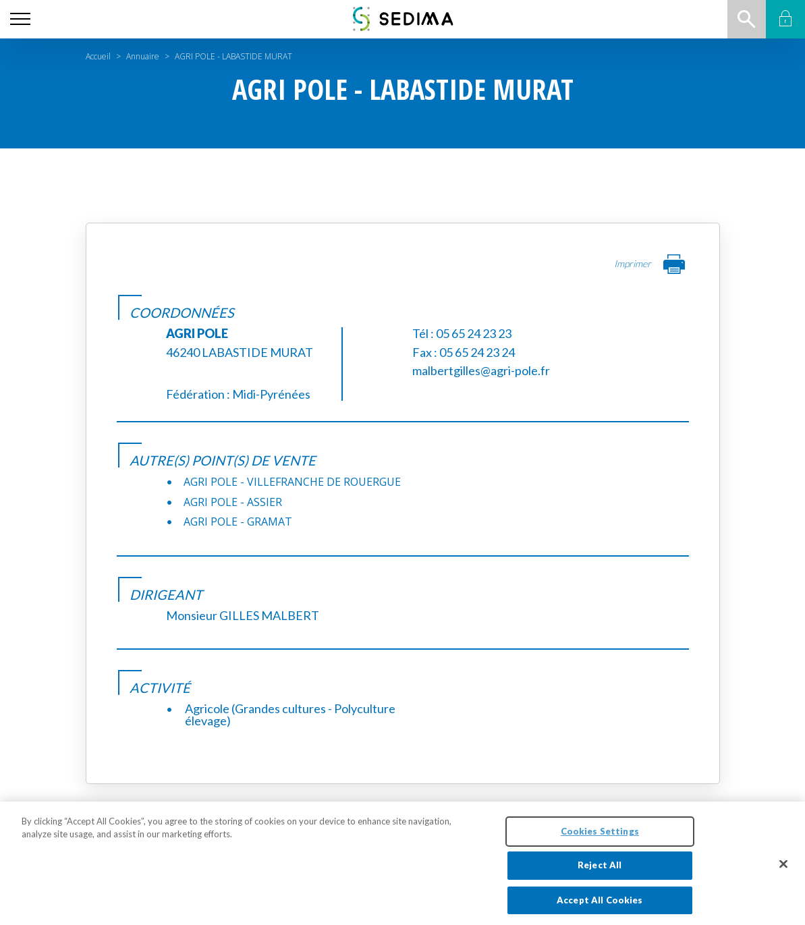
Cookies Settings (600, 840)
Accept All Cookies (599, 909)
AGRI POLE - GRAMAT (238, 521)
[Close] (783, 873)
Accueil (98, 56)
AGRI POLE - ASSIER (233, 502)
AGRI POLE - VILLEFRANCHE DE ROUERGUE (292, 481)
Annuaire (142, 56)
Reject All (599, 874)
